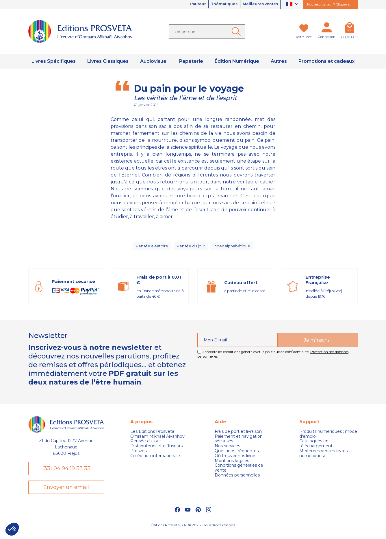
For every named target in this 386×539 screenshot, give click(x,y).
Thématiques (218, 4)
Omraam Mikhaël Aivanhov (157, 439)
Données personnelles (237, 478)
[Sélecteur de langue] (293, 4)
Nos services (227, 449)
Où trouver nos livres (235, 459)
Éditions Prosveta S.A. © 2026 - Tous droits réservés (193, 532)
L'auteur (188, 4)
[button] (12, 529)
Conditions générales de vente (239, 472)
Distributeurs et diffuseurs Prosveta (156, 452)
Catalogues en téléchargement (316, 447)
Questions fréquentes (237, 454)
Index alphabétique (233, 247)
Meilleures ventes (258, 4)
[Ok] (237, 31)
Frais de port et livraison (238, 435)
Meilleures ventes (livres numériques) (323, 457)
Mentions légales (232, 464)
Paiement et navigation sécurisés (239, 442)
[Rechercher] (207, 31)
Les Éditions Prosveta (152, 435)
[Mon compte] (326, 28)
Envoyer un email (66, 493)
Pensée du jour (190, 247)
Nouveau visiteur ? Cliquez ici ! (330, 4)
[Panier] (349, 28)
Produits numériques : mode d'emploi (328, 437)
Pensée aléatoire (151, 247)
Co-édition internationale (155, 459)
